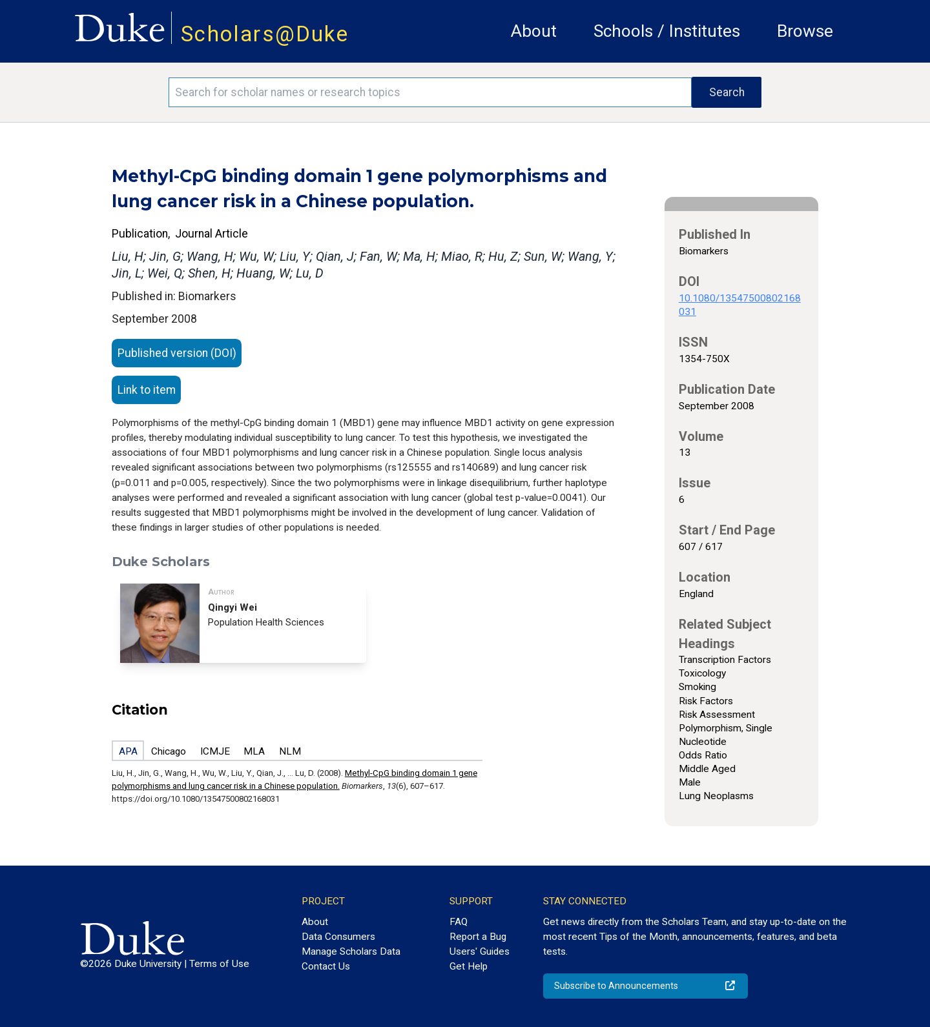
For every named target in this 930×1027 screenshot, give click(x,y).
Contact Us (326, 966)
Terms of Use (219, 964)
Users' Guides (480, 951)
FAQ (459, 922)
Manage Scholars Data (351, 951)
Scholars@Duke (265, 33)
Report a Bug (478, 936)
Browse (805, 31)
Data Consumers (338, 936)
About (534, 31)
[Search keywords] (430, 92)
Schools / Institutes (667, 31)
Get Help (469, 966)
